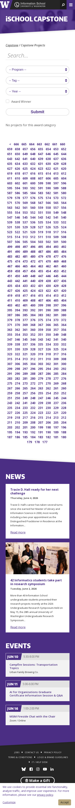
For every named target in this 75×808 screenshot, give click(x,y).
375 (41, 319)
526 (48, 226)
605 (56, 177)
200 (33, 426)
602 (18, 182)
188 (64, 431)
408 (33, 300)
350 (48, 334)
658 (18, 148)
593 (25, 187)
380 (64, 314)
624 (33, 168)
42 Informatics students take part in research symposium (36, 582)
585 (25, 192)
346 (18, 339)
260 (64, 387)
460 (64, 265)
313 (25, 358)
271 (41, 383)
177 (45, 441)
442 (18, 280)
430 (48, 285)
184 (33, 436)
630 (48, 163)
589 (56, 187)
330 (18, 348)
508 (64, 236)
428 (64, 285)
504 (33, 241)
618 (18, 173)
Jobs (16, 752)
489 (25, 251)
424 (33, 290)
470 (48, 260)
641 (25, 158)
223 (41, 412)
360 (33, 329)
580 (64, 192)
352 (33, 334)
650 (18, 153)
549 (56, 212)
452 (64, 270)
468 (64, 260)
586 (18, 192)
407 (41, 300)
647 (41, 153)
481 (25, 256)
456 (33, 270)
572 (64, 197)
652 (64, 148)
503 (41, 241)
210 (18, 422)
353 (25, 334)
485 (56, 251)
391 (41, 309)
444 (64, 275)
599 (41, 182)
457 (25, 270)
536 (33, 221)
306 (18, 363)
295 (41, 368)
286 (48, 373)
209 (25, 422)
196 (64, 426)
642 (18, 158)
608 (33, 177)
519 (41, 231)
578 (18, 197)
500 (64, 241)
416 (33, 295)
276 (64, 378)
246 (48, 397)
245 (56, 397)
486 (48, 251)
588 (64, 187)
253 (56, 392)
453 (56, 270)
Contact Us (32, 752)
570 (18, 202)
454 (48, 270)
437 (56, 280)
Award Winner (18, 101)
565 (56, 202)
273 (25, 383)
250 (18, 397)
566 (48, 202)
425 (25, 290)
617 (25, 173)
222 (48, 412)
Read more (18, 532)
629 (56, 163)
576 (33, 197)
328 (33, 348)
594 (18, 187)
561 (25, 207)
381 (56, 314)
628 (64, 163)
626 (18, 168)
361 (25, 329)
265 (25, 387)
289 (25, 373)
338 (18, 343)
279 (41, 378)
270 (48, 383)
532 (64, 221)
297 (25, 368)
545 (25, 217)
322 (18, 353)
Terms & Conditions (20, 757)
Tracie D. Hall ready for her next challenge (34, 491)
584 (33, 192)
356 (64, 329)
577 (25, 197)
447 (41, 275)
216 (33, 417)
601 (25, 182)
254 (48, 392)
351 (41, 334)
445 (56, 275)
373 (56, 319)
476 (64, 256)
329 (25, 348)
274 (18, 383)
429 (56, 285)
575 (41, 197)
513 (25, 236)
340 (64, 339)
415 (41, 295)
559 (41, 207)
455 (41, 270)
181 (56, 436)
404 (64, 300)
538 (18, 221)
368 (33, 324)
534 (48, 221)
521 (25, 231)
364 (64, 324)
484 (64, 251)
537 (25, 221)
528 (33, 226)
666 (17, 143)
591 (41, 187)
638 (48, 158)
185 (25, 436)
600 (33, 182)
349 (56, 334)
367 (41, 324)
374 (48, 319)
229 (56, 407)
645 (56, 153)
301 (56, 363)
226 (18, 412)
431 (41, 285)
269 (56, 383)
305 (25, 363)
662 (47, 143)
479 (41, 256)
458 (18, 270)
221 (56, 412)
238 (48, 402)
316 (64, 353)
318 (48, 353)
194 (18, 431)
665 (24, 143)
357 (56, 329)
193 (25, 431)
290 (18, 373)
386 (18, 314)
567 (41, 202)
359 (41, 329)
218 (18, 417)
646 (48, 153)
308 (64, 358)
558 (48, 207)
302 (48, 363)
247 (41, 397)
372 (64, 319)
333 (56, 343)
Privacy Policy (53, 752)
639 (41, 158)
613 (56, 173)
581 (56, 192)
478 (48, 256)
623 (41, 168)
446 (48, 275)
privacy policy (45, 795)
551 (41, 212)
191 (41, 431)
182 (48, 436)
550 (48, 212)
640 (33, 158)
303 (41, 363)
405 (56, 300)
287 (41, 373)
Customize (9, 802)
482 (18, 256)
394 (18, 309)
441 (25, 280)
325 (56, 348)
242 (18, 402)
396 (64, 304)
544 (33, 217)
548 (64, 212)
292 (64, 368)
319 (41, 353)
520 (33, 231)
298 (18, 368)
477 (56, 256)
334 (48, 343)
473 (25, 260)
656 (33, 148)
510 (48, 236)
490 (18, 251)
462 (48, 265)
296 (33, 368)
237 (56, 402)
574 (48, 197)
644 (64, 153)
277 (56, 378)
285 (56, 373)
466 (18, 265)
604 (64, 177)
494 (48, 246)
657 (25, 148)
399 (41, 304)
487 (41, 251)
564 (64, 202)
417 (25, 295)
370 (18, 324)
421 (56, 290)
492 (64, 246)
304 (33, 363)
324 (64, 348)
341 (56, 339)
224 (33, 412)
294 (48, 368)
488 (33, 251)
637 (56, 158)
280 (33, 378)
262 (48, 387)
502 (48, 241)
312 (33, 358)
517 (56, 231)
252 (64, 392)
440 (33, 280)
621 (56, 168)
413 (56, 295)
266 (18, 387)
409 (25, 300)
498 (18, 246)
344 (33, 339)
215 (41, 417)
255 (41, 392)
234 (18, 407)
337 (25, 343)
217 (25, 417)
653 (56, 148)
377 (25, 319)
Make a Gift (37, 780)
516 (64, 231)
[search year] (37, 91)
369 (25, 324)
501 (56, 241)
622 (48, 168)
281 (25, 378)
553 (25, 212)
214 (48, 417)
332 (64, 343)
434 (18, 285)
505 (25, 241)
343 (41, 339)
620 (64, 168)
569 (25, 202)
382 (48, 314)
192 (33, 431)
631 (41, 163)
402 (18, 304)
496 (33, 246)
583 (41, 192)
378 (18, 319)
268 (64, 383)
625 (25, 168)
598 (48, 182)
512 (33, 236)
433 (25, 285)
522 (18, 231)
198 (48, 426)
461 (56, 265)
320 (33, 353)
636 (64, 158)
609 (25, 177)
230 (48, 407)
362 (18, 329)
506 (18, 241)
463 (41, 265)
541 (56, 217)
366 (48, 324)
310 (48, 358)
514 (18, 236)
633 (25, 163)
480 (33, 256)
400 (33, 304)
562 (18, 207)
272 (33, 383)
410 (18, 300)
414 (48, 295)
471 (41, 260)
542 (48, 217)
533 (56, 221)
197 (56, 426)
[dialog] (37, 795)
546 (18, 217)
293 (56, 368)
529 (25, 226)
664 (32, 143)
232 (33, 407)
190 (48, 431)
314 (18, 358)
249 (25, 397)
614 (48, 173)
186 (18, 436)
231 (41, 407)
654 (48, 148)
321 (25, 353)
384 (33, 314)
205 (56, 422)
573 (56, 197)
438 (48, 280)
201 (25, 426)
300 (64, 363)
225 (25, 412)
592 (33, 187)
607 (41, 177)
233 (25, 407)
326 (48, 348)
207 (41, 422)
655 (41, 148)
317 (56, 353)
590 (48, 187)
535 (41, 221)
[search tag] (37, 80)
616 (33, 173)
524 (64, 226)
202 (18, 426)
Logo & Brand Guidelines (52, 757)
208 (33, 422)
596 (64, 182)
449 (25, 275)
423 (41, 290)
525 (56, 226)
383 (41, 314)
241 (25, 402)
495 (41, 246)
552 (33, 212)
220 (64, 412)
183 (41, 436)
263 (41, 387)
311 (41, 358)
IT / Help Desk (40, 762)
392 (33, 309)
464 (33, 265)
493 (56, 246)
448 (33, 275)
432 (33, 285)
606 (48, 177)
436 (64, 280)
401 (25, 304)
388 (64, 309)
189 (56, 431)
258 (18, 392)
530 (18, 226)
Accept (65, 802)
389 (56, 309)
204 (64, 422)
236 (64, 402)
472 (33, 260)
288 (33, 373)
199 (41, 426)
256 (33, 392)
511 (41, 236)
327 (41, 348)
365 (56, 324)
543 (41, 217)
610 (18, 177)
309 (56, 358)
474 (18, 260)
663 (40, 143)
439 (41, 280)
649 (25, 153)
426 (18, 290)
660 (63, 143)
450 (18, 275)
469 (56, 260)
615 (41, 173)
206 (48, 422)
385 (25, 314)
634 (18, 163)
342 (48, 339)
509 (56, 236)
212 (64, 417)
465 (25, 265)
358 (48, 329)
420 (64, 290)
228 (64, 407)
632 (33, 163)
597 (56, 182)
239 (41, 402)
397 (56, 304)
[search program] (37, 70)
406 (48, 300)
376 (33, 319)
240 (33, 402)
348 (64, 334)
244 (64, 397)
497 (25, 246)
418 (18, 295)
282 (18, 378)
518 (48, 231)
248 (33, 397)
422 (48, 290)
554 (18, 212)
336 (33, 343)
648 (33, 153)
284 (64, 373)
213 (56, 417)
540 (64, 217)
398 (48, 304)
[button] (63, 4)
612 (64, 173)
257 (25, 392)
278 (48, 378)
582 (48, 192)
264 (33, 387)
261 (56, 387)
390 (48, 309)
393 (25, 309)
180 (64, 436)
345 (25, 339)
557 (56, 207)
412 (64, 295)
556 (64, 207)
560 (33, 207)
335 (41, 343)
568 (33, 202)
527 (41, 226)
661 (55, 143)
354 (18, 334)
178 (37, 441)
